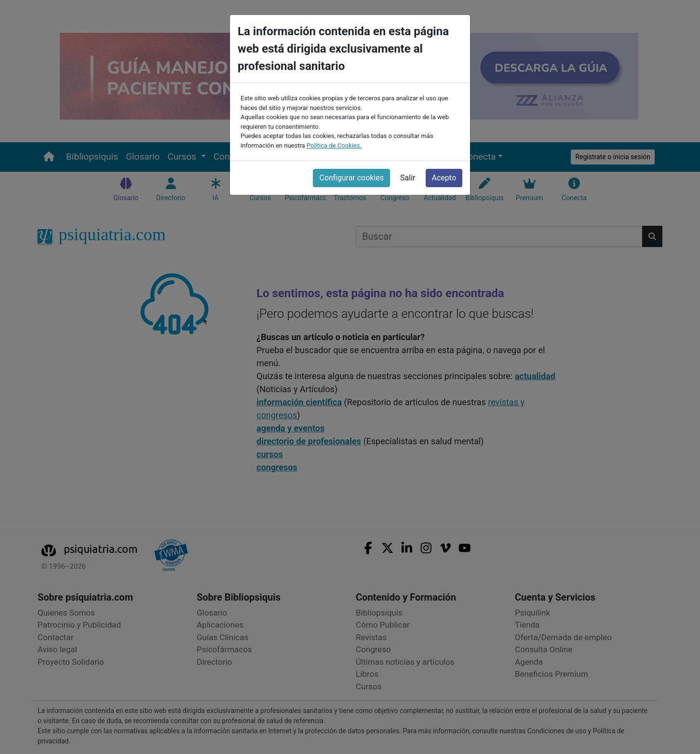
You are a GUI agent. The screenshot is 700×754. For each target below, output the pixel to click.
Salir (407, 177)
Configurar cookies (351, 177)
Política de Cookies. (334, 144)
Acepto (444, 177)
